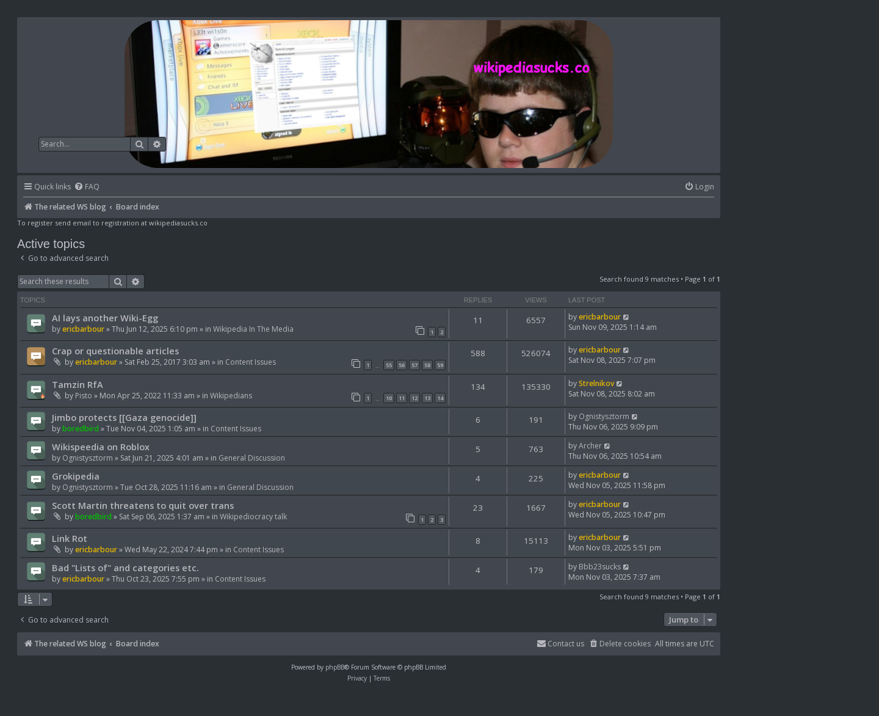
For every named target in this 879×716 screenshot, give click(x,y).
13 (427, 398)
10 (389, 398)
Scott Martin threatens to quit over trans (143, 505)
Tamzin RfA (77, 384)
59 (440, 365)
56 (402, 365)
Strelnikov (596, 383)
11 (402, 398)
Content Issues (250, 362)
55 (389, 365)
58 (427, 365)
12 (414, 398)
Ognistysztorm (604, 416)
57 (414, 365)
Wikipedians (231, 395)
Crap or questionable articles (115, 351)
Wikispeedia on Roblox (101, 446)
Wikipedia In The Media (253, 329)
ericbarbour (83, 329)
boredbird (80, 428)
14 (440, 398)
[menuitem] (86, 187)
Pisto (83, 395)
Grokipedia (75, 476)
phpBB (334, 667)
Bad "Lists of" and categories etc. (125, 567)
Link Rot (69, 538)
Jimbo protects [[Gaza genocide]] (124, 417)
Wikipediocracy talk (253, 516)
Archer (590, 445)
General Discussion (252, 458)
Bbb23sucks (600, 566)
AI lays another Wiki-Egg (105, 318)
